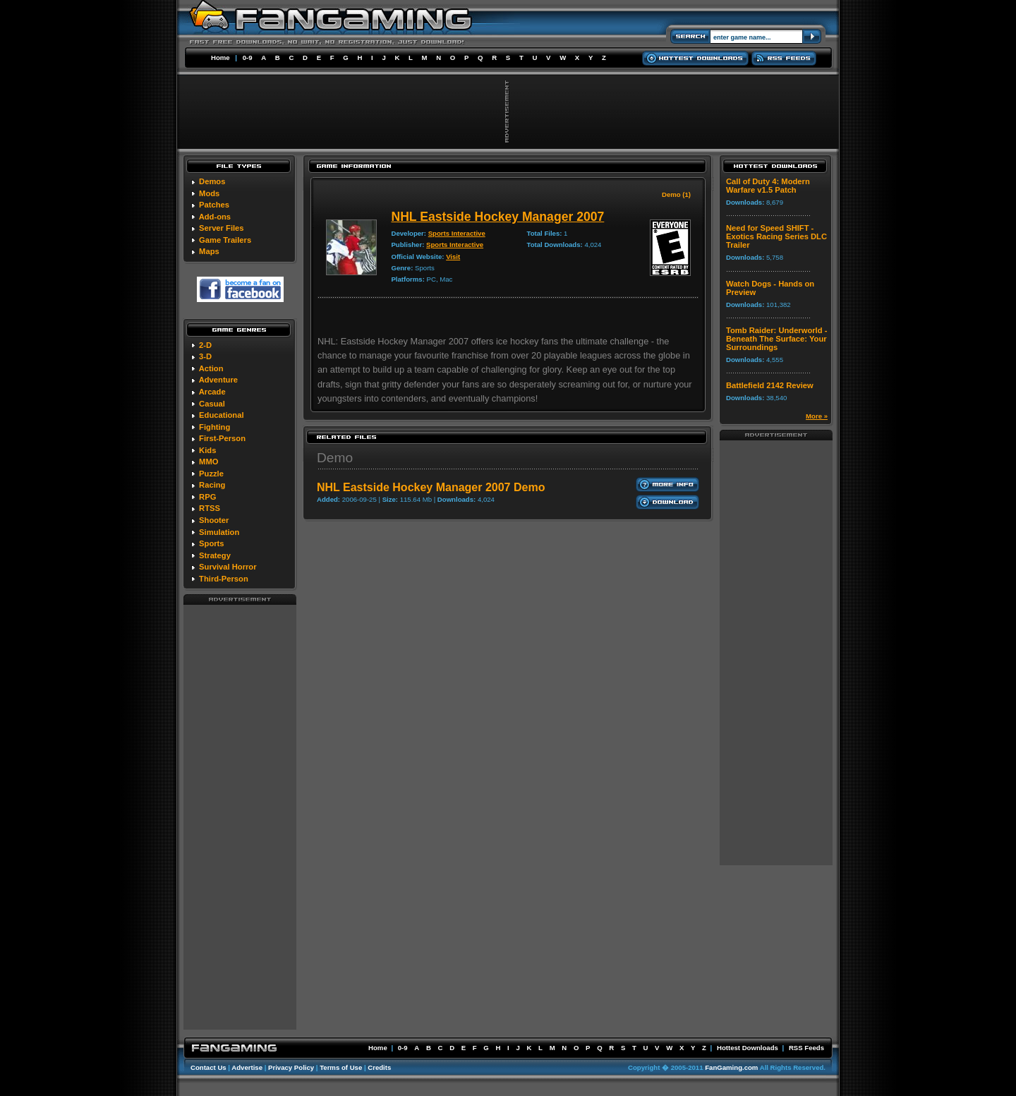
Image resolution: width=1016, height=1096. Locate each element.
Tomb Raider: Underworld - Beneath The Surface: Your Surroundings (776, 338)
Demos (212, 181)
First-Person (222, 438)
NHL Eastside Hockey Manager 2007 (497, 217)
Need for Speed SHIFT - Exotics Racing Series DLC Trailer (776, 236)
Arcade (212, 391)
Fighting (214, 427)
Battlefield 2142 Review (770, 385)
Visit (453, 256)
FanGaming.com (731, 1067)
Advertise (246, 1067)
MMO (208, 461)
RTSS (209, 508)
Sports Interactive (456, 233)
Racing (212, 485)
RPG (207, 497)
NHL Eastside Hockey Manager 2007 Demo (431, 487)
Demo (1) (676, 194)
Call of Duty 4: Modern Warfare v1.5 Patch (768, 185)
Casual (212, 403)
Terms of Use (341, 1067)
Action (211, 368)
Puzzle (211, 473)
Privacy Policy (291, 1067)
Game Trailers (225, 240)
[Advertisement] (240, 816)
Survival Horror (227, 566)
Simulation (219, 532)
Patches (214, 204)
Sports (211, 543)
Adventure (218, 379)
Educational (221, 415)
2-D (205, 345)
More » (817, 416)
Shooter (214, 520)
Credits (379, 1067)
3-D (205, 356)
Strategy (215, 555)
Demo (335, 457)
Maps (209, 251)
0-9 (248, 57)
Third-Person (223, 578)
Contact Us (208, 1067)
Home (220, 57)
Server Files (221, 228)
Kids (207, 450)
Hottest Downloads (747, 1048)
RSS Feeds (806, 1048)
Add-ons (215, 216)
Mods (209, 193)
